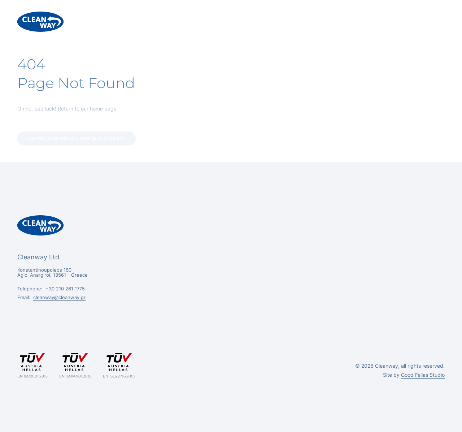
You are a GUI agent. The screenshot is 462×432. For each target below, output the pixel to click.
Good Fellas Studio (423, 375)
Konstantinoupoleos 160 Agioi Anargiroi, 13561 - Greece (52, 272)
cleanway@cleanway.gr (59, 297)
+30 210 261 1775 (65, 288)
